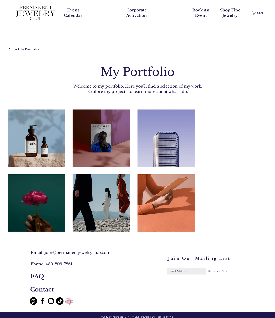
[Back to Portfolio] (23, 49)
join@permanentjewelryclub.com (77, 252)
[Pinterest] (33, 301)
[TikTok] (60, 301)
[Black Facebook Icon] (42, 301)
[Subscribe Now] (218, 271)
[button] (9, 12)
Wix (172, 317)
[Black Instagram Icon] (51, 301)
